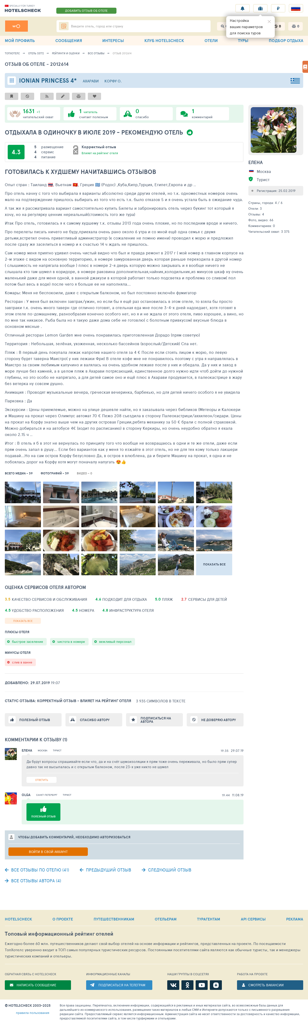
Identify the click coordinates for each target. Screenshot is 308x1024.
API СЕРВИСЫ (253, 919)
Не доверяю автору (218, 719)
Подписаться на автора (156, 720)
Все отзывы (96, 53)
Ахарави (91, 81)
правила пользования (32, 1012)
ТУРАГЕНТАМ (208, 919)
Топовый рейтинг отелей (59, 934)
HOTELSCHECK (18, 919)
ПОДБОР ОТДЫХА (286, 40)
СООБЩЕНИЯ (68, 40)
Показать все (22, 621)
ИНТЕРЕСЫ (113, 40)
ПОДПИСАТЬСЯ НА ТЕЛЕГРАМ (121, 985)
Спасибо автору (94, 719)
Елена (255, 162)
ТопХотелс (12, 53)
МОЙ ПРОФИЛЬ (20, 40)
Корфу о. (113, 81)
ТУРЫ (243, 40)
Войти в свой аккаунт (48, 851)
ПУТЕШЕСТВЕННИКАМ (114, 919)
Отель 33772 (36, 53)
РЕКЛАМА (294, 919)
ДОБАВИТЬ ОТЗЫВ (86, 10)
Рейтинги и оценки (66, 53)
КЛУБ (164, 40)
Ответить (41, 780)
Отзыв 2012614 (122, 53)
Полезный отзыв (34, 719)
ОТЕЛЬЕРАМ (166, 919)
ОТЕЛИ (211, 40)
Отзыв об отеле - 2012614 (37, 64)
